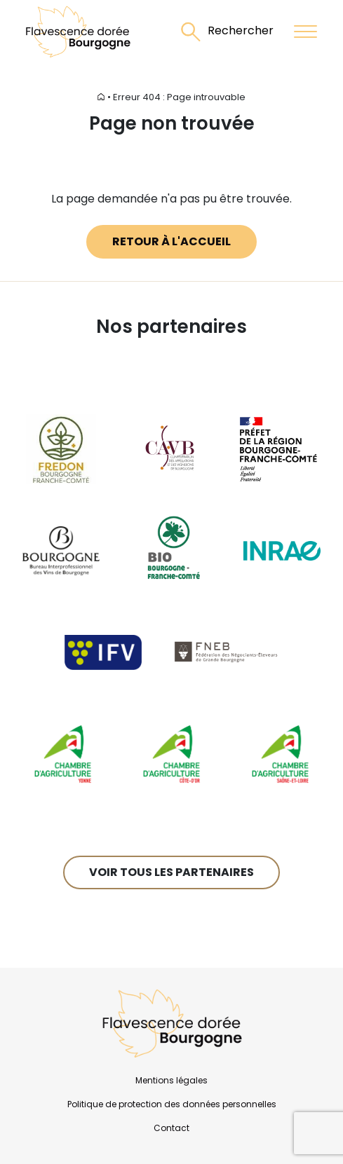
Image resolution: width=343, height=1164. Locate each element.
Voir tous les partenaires (171, 872)
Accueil (88, 97)
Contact (171, 1128)
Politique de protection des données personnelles (171, 1104)
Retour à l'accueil (171, 241)
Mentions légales (171, 1080)
